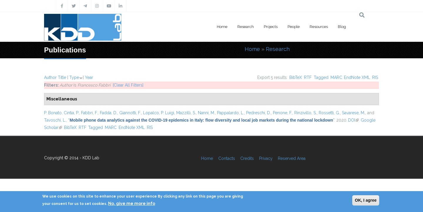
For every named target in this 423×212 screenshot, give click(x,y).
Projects (271, 26)
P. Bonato (53, 112)
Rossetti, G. (329, 112)
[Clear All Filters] (128, 85)
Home (222, 26)
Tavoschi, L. (55, 120)
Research (245, 26)
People (294, 26)
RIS (375, 77)
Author (50, 77)
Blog (342, 26)
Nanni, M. (206, 112)
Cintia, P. (71, 112)
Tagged (321, 77)
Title (62, 77)
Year (89, 77)
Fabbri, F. (89, 112)
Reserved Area (292, 158)
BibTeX (295, 77)
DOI (353, 120)
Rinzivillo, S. (305, 112)
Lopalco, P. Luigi (158, 112)
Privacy (266, 158)
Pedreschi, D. (258, 112)
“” (201, 120)
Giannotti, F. (130, 112)
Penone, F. (282, 112)
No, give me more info (131, 203)
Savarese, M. (353, 112)
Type (74, 77)
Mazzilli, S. (186, 112)
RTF (308, 77)
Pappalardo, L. (230, 112)
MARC (336, 77)
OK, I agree (366, 200)
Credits (247, 158)
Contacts (226, 158)
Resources (319, 26)
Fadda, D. (108, 112)
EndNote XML (357, 77)
